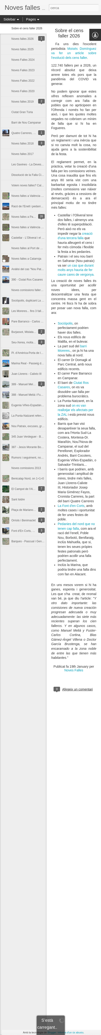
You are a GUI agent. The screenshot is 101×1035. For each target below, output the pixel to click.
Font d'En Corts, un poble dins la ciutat (35, 531)
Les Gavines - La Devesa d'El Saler (33, 164)
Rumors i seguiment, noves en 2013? (34, 457)
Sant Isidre (18, 499)
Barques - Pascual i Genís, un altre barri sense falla (43, 541)
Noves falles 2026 (22, 38)
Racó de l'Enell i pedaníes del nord (32, 206)
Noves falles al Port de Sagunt (30, 248)
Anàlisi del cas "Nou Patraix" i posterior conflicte (41, 269)
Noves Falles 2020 (22, 91)
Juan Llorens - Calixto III (26, 373)
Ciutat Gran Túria (22, 112)
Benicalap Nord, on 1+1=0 (27, 478)
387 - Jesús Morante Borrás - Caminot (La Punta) (42, 447)
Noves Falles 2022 (22, 80)
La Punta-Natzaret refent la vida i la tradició (38, 415)
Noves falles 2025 (22, 49)
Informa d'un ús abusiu (71, 1032)
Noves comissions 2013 (26, 468)
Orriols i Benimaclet (23, 520)
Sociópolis (65, 323)
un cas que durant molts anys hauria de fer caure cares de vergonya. (76, 270)
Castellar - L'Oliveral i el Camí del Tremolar (37, 237)
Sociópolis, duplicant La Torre (29, 300)
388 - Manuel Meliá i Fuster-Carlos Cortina (37, 394)
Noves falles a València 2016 (29, 196)
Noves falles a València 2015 (29, 227)
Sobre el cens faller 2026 (26, 28)
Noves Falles (73, 670)
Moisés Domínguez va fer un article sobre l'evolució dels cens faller (73, 53)
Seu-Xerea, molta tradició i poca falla (34, 342)
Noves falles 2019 (22, 101)
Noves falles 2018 (22, 143)
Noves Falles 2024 (22, 59)
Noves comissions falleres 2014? (31, 290)
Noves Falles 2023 (22, 70)
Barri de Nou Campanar (26, 122)
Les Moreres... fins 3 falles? (28, 311)
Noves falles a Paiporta (25, 216)
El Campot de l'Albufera (26, 489)
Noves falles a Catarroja (26, 258)
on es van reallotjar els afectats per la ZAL (75, 410)
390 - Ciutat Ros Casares (27, 279)
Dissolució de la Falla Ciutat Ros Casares (37, 175)
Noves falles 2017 (22, 154)
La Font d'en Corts (71, 506)
